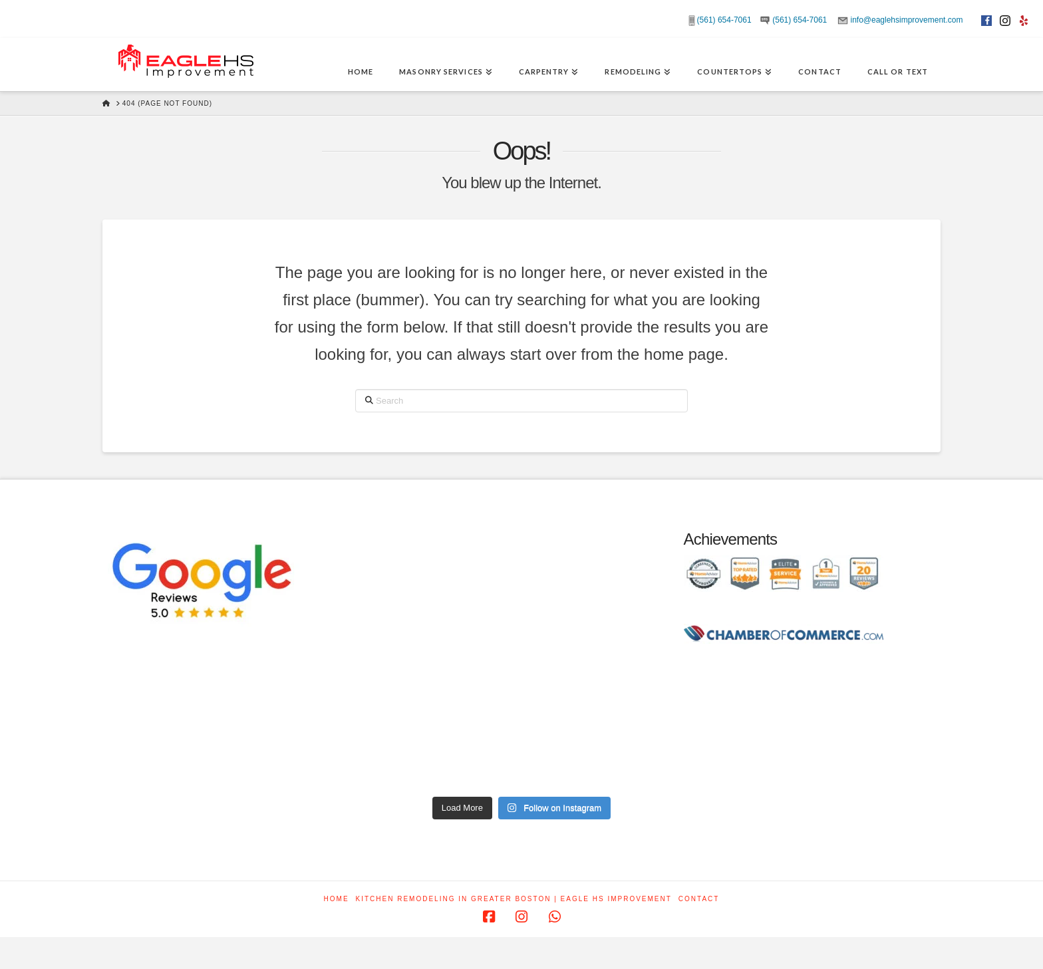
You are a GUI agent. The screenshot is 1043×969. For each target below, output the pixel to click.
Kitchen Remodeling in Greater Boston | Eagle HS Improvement (514, 898)
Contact (699, 898)
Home (336, 898)
